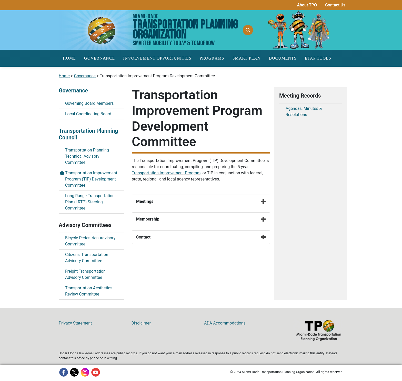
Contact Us (335, 5)
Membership (201, 219)
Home (69, 58)
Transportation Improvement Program (166, 172)
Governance (99, 58)
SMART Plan (247, 58)
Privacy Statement (75, 323)
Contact (201, 237)
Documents (283, 58)
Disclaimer (141, 323)
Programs (212, 58)
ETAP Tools (318, 58)
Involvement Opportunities (157, 58)
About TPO (307, 5)
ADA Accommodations (225, 323)
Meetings (201, 201)
